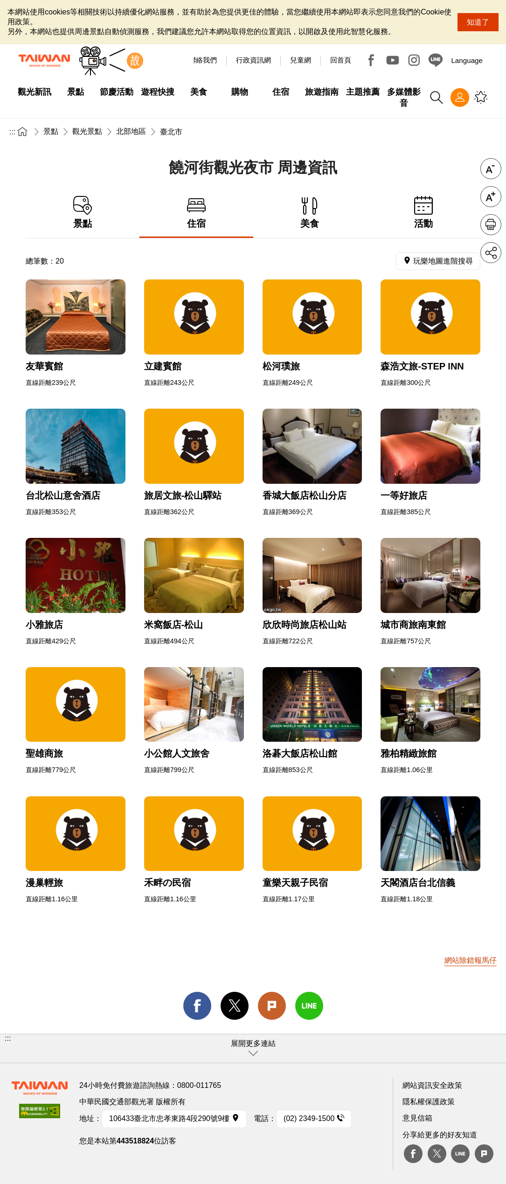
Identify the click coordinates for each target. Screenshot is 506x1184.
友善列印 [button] (490, 224)
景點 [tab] (82, 212)
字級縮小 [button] (490, 168)
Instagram (414, 60)
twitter (235, 1006)
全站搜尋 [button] (436, 97)
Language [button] (467, 60)
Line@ (435, 60)
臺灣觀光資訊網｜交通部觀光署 (44, 60)
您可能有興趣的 (480, 97)
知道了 (478, 22)
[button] (253, 1048)
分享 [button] (490, 252)
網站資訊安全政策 (432, 1085)
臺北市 (171, 132)
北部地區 (131, 131)
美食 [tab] (310, 212)
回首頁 (340, 60)
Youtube (393, 60)
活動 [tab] (423, 212)
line (309, 1006)
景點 (50, 131)
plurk (484, 1153)
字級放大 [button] (490, 196)
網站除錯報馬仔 (470, 960)
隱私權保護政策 (428, 1102)
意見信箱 (417, 1118)
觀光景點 (87, 131)
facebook (197, 1006)
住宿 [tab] (196, 212)
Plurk (272, 1006)
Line (460, 1153)
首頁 (22, 131)
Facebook (371, 60)
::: (12, 132)
